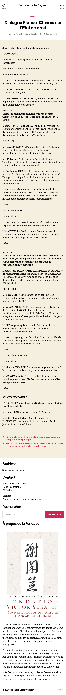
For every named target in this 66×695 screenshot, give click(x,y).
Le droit (33, 16)
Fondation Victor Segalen (33, 5)
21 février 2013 (50, 34)
